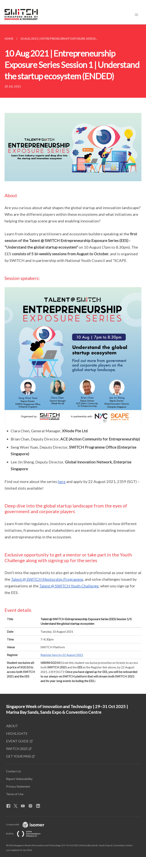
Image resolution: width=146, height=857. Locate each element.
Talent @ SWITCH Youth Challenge (69, 586)
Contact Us (13, 771)
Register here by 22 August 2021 (61, 655)
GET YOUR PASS (18, 756)
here (62, 481)
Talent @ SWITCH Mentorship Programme (47, 579)
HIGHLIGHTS (16, 733)
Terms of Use (14, 794)
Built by (26, 833)
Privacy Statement (18, 786)
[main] (73, 359)
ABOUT (12, 726)
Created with (28, 824)
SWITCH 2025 (17, 749)
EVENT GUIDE (17, 741)
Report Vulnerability (19, 779)
